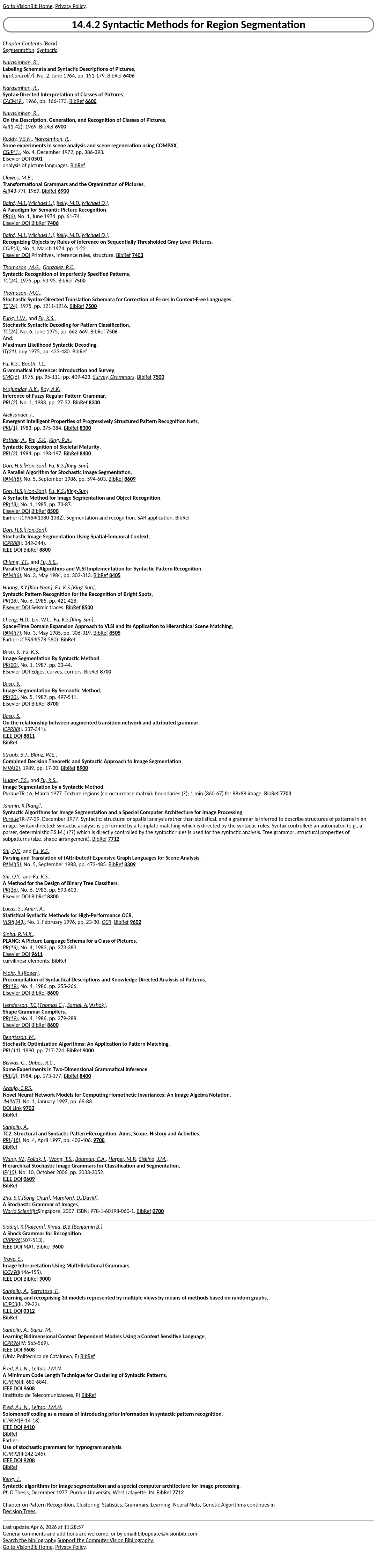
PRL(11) (11, 1050)
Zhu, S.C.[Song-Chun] (26, 1197)
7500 (79, 280)
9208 (29, 1460)
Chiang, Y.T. (15, 562)
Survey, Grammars (113, 377)
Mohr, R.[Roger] (21, 973)
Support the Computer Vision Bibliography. (106, 1540)
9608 (29, 1349)
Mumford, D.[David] (74, 1197)
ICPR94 (11, 1420)
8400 (85, 453)
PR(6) (9, 216)
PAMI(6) (12, 575)
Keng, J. (11, 1479)
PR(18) (10, 504)
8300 (94, 402)
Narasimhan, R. (20, 62)
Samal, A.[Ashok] (86, 1005)
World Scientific (20, 1211)
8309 (129, 864)
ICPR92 (11, 1453)
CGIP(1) (11, 152)
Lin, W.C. (41, 619)
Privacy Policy (70, 6)
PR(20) (10, 665)
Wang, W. (14, 1159)
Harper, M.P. (122, 1159)
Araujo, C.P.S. (17, 1088)
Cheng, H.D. (16, 619)
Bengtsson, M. (19, 1037)
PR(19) (10, 986)
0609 (29, 1179)
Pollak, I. (36, 1159)
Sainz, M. (41, 1329)
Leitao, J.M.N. (46, 1368)
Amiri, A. (34, 908)
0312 (29, 1311)
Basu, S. (11, 651)
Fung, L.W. (14, 318)
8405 (114, 575)
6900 (60, 126)
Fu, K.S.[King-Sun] (68, 465)
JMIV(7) (11, 1101)
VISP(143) (14, 922)
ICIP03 (10, 1304)
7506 (111, 331)
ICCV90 (11, 1272)
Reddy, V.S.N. (17, 138)
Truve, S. (12, 1259)
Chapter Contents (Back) (30, 43)
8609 (129, 479)
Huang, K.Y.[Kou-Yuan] (27, 587)
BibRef (114, 75)
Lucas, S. (12, 908)
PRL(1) (10, 428)
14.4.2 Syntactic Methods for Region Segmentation (188, 24)
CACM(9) (13, 101)
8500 (52, 511)
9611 (37, 954)
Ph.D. (9, 1492)
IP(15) (9, 1172)
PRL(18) (11, 1140)
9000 (88, 1050)
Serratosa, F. (44, 1291)
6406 (128, 75)
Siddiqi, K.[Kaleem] (24, 1226)
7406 (52, 223)
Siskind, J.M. (153, 1159)
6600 (90, 101)
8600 (52, 992)
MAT (28, 1246)
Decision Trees (20, 1511)
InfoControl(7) (18, 75)
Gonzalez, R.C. (59, 267)
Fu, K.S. (46, 318)
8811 (29, 736)
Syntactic (47, 50)
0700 (158, 1211)
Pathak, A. (14, 440)
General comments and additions (40, 1533)
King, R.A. (60, 440)
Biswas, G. (14, 1062)
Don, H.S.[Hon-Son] (24, 465)
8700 (105, 671)
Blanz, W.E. (43, 754)
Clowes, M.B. (17, 177)
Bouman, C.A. (90, 1159)
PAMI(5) (12, 864)
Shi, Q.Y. (11, 851)
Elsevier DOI (16, 158)
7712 (113, 839)
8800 (45, 549)
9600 (58, 1246)
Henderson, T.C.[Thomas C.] (34, 1005)
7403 (137, 255)
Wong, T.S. (60, 1159)
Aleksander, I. (18, 414)
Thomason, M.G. (21, 267)
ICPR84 (28, 517)
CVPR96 (12, 1240)
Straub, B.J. (15, 754)
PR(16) (10, 889)
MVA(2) (11, 768)
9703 (28, 1108)
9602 (135, 922)
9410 (29, 1427)
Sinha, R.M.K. (18, 934)
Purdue (11, 793)
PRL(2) (10, 402)
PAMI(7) (12, 633)
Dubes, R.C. (41, 1062)
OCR (107, 922)
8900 (82, 768)
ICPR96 (11, 1343)
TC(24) (10, 280)
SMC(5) (11, 377)
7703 (285, 793)
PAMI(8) (12, 479)
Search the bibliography (29, 1540)
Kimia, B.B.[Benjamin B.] (74, 1226)
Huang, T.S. (15, 780)
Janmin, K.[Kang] (22, 805)
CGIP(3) (11, 248)
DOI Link (12, 1108)
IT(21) (9, 351)
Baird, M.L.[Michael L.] (28, 203)
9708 (98, 1140)
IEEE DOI (12, 549)
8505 (114, 633)
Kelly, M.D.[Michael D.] (82, 203)
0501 (37, 158)
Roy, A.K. (50, 389)
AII (6, 126)
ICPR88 (11, 543)
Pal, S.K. (37, 440)
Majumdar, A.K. (20, 389)
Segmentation (18, 50)
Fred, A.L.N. (16, 1368)
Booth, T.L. (33, 363)
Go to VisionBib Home (27, 6)
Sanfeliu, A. (15, 1127)
